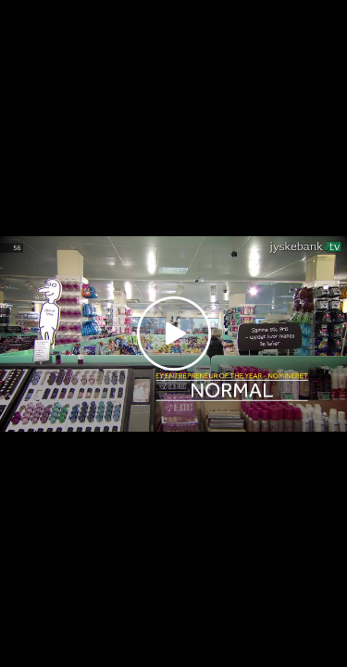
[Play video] (174, 333)
